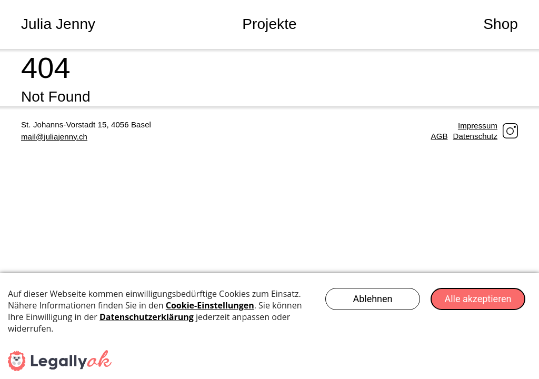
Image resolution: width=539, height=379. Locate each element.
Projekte (269, 24)
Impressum (477, 125)
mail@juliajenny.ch (54, 136)
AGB (439, 136)
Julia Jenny (58, 24)
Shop (500, 24)
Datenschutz (475, 136)
